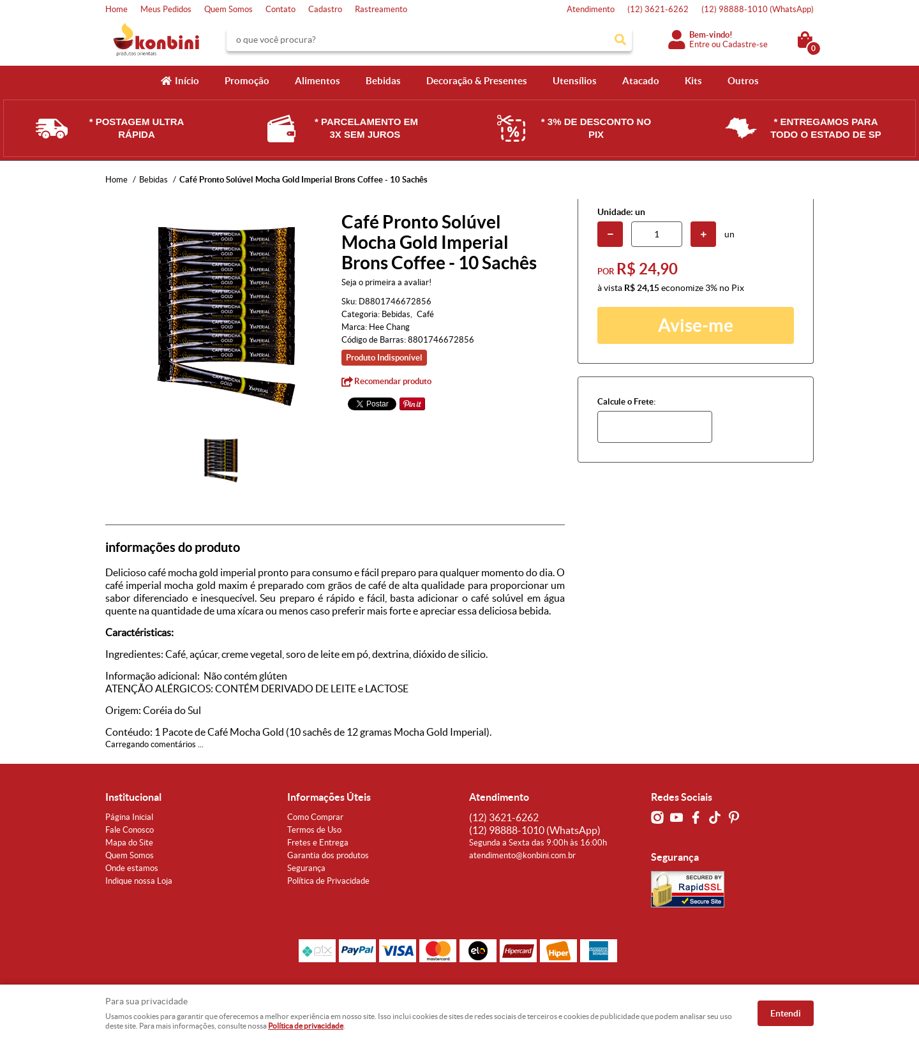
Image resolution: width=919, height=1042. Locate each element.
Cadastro (325, 9)
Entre (699, 44)
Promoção (247, 80)
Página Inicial (129, 817)
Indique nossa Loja (138, 881)
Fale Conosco (129, 830)
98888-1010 (757, 9)
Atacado (640, 80)
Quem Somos (228, 9)
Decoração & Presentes (476, 80)
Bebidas (383, 80)
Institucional (133, 797)
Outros (743, 80)
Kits (693, 80)
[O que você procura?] (620, 39)
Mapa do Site (129, 842)
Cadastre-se (745, 44)
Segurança (306, 868)
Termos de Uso (314, 830)
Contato (280, 9)
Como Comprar (315, 817)
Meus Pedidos (165, 9)
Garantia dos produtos (328, 855)
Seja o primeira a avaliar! (386, 282)
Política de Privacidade (328, 881)
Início (187, 80)
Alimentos (317, 80)
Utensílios (575, 80)
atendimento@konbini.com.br (522, 855)
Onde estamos (131, 868)
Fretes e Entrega (317, 842)
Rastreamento (381, 9)
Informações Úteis (329, 797)
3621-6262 (658, 9)
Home (116, 9)
